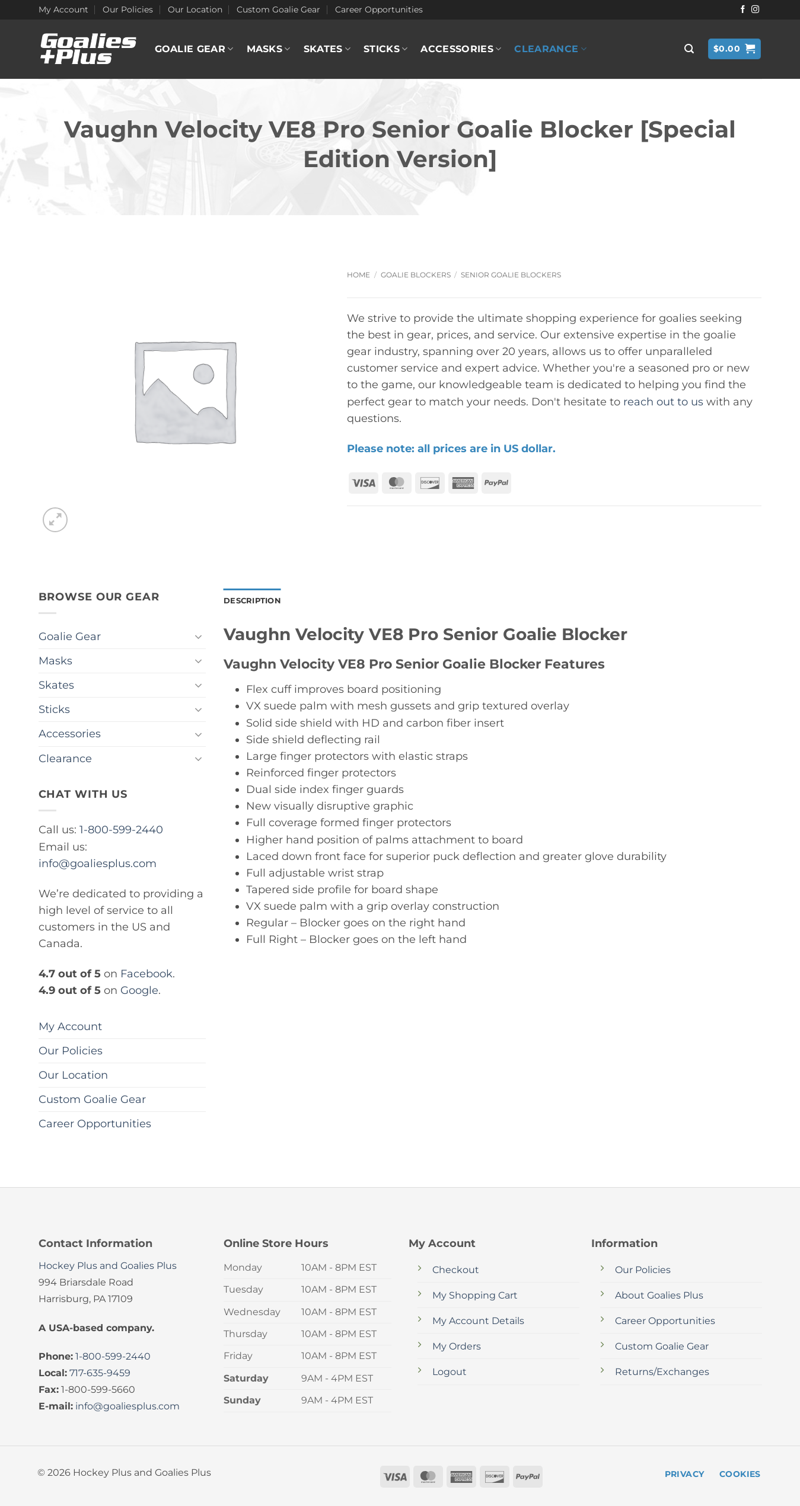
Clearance (550, 49)
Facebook (146, 973)
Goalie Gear (194, 49)
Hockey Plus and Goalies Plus (108, 1265)
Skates (327, 49)
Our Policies (128, 9)
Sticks (385, 49)
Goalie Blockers (416, 274)
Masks (269, 49)
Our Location (195, 9)
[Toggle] (199, 637)
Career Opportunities (379, 9)
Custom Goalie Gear (278, 9)
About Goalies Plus (659, 1295)
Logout (449, 1371)
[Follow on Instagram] (755, 9)
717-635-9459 (99, 1373)
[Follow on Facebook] (743, 9)
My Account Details (478, 1320)
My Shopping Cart (475, 1295)
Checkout (455, 1269)
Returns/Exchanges (662, 1371)
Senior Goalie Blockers (511, 274)
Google (139, 990)
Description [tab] (254, 601)
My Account (63, 9)
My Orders (456, 1346)
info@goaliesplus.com (98, 863)
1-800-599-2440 (121, 829)
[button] (689, 48)
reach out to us (663, 401)
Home (358, 274)
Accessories (460, 49)
